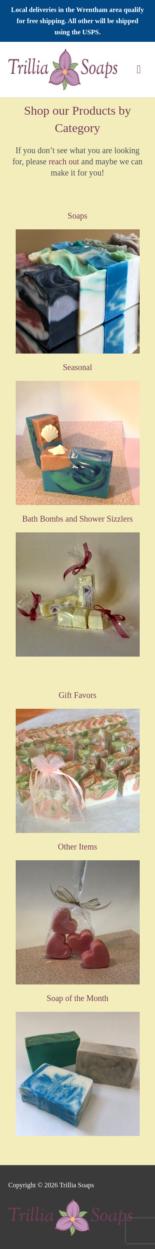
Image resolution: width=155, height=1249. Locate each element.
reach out (64, 161)
